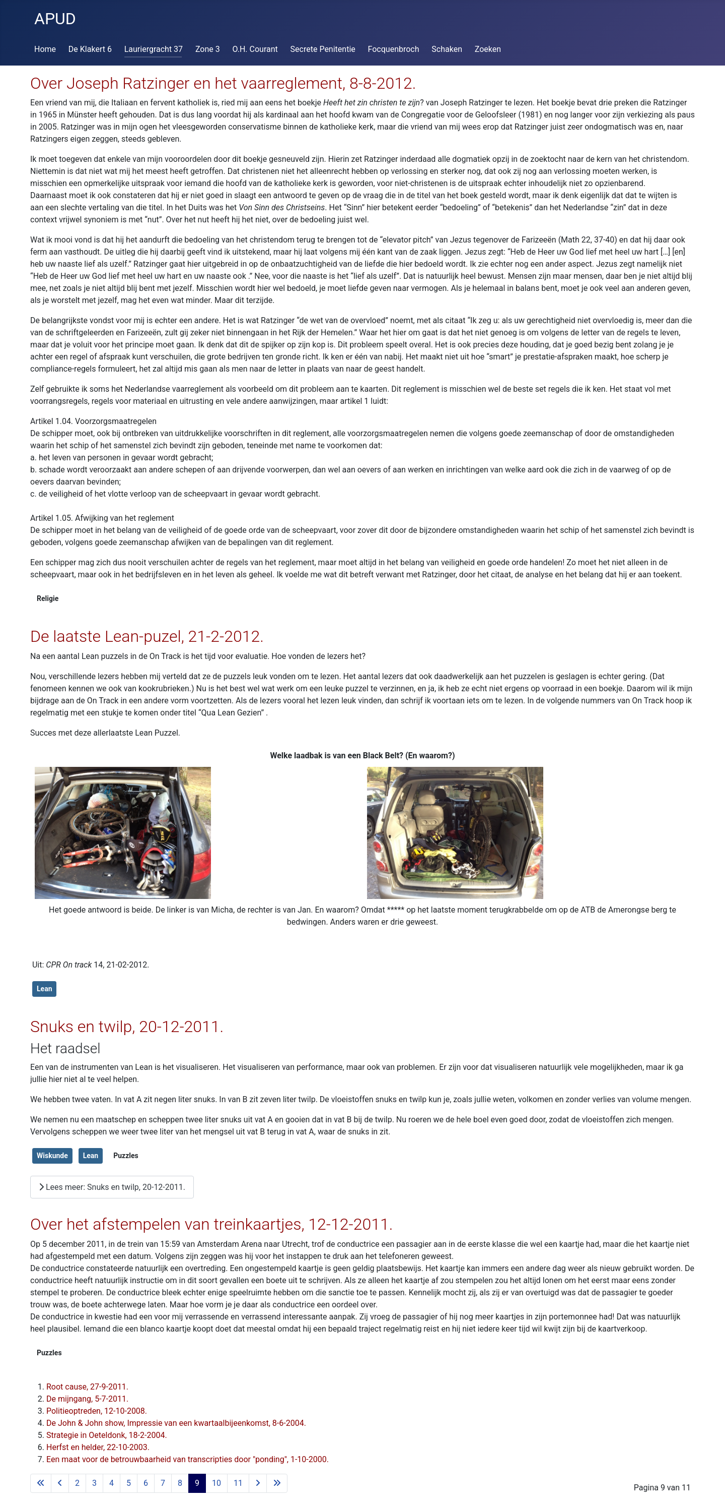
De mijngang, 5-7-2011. (87, 1399)
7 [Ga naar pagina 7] (163, 1483)
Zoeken (488, 49)
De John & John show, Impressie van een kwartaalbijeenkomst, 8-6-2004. (176, 1423)
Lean (44, 989)
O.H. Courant (255, 49)
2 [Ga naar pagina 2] (77, 1483)
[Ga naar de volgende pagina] (258, 1483)
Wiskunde (52, 1156)
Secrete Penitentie (323, 49)
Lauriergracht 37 (153, 49)
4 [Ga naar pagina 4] (111, 1483)
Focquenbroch (393, 49)
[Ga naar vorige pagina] (60, 1483)
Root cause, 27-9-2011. (87, 1387)
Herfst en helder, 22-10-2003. (98, 1447)
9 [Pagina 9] (197, 1483)
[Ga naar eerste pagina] (40, 1483)
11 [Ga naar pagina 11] (238, 1483)
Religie (47, 598)
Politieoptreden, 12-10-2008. (96, 1411)
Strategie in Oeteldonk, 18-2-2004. (106, 1435)
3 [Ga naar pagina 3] (94, 1483)
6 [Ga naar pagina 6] (145, 1483)
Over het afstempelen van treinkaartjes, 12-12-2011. (211, 1224)
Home (45, 49)
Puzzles (125, 1156)
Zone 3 (207, 49)
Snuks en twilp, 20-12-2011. (127, 1026)
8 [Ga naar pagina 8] (180, 1483)
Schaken (446, 49)
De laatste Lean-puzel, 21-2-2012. (147, 636)
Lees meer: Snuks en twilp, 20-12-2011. (112, 1187)
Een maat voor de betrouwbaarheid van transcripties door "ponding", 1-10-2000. (187, 1459)
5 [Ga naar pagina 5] (128, 1483)
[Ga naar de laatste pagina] (276, 1483)
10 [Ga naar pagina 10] (216, 1483)
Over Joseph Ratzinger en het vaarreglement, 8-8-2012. (223, 83)
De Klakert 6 (90, 49)
